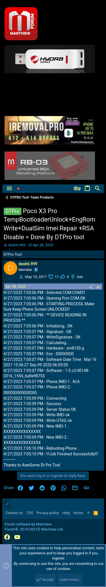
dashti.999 (16, 245)
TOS (29, 513)
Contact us (14, 513)
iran (80, 277)
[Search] (97, 188)
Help (66, 513)
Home (78, 513)
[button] (9, 188)
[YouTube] (17, 537)
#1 (98, 287)
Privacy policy (47, 513)
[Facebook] (7, 537)
